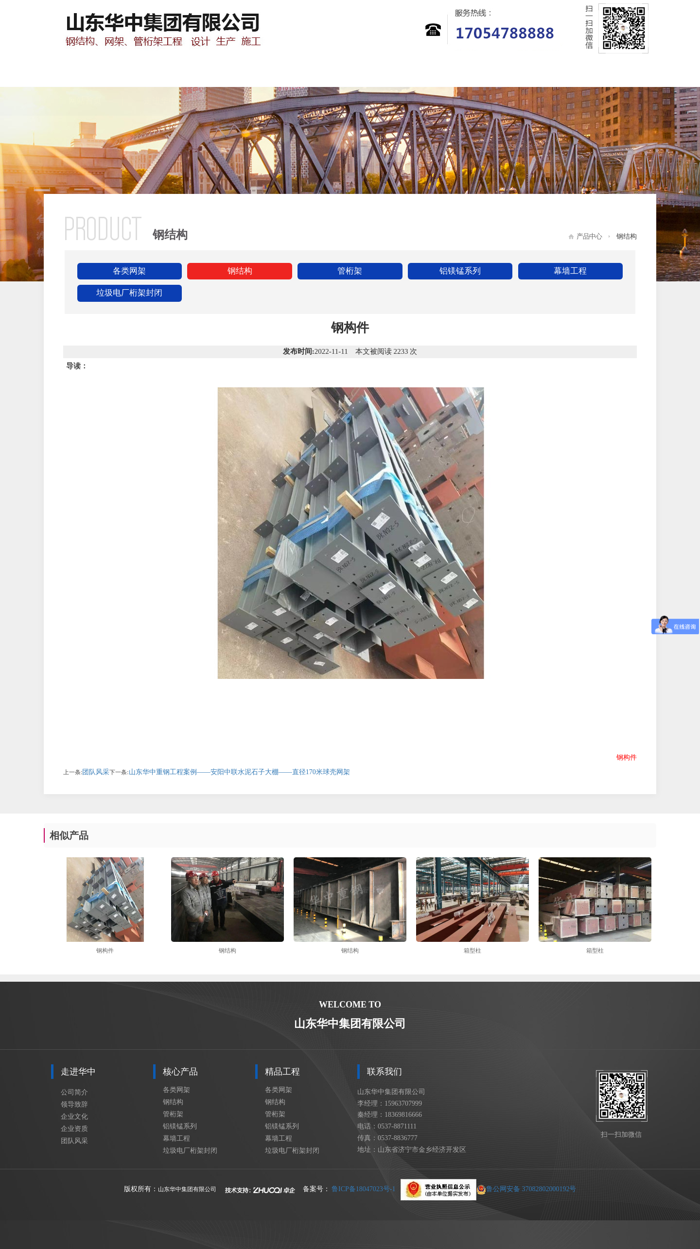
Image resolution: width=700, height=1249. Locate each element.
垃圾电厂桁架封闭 (129, 292)
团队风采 (95, 772)
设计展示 (460, 72)
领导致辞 (74, 1104)
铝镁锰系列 (460, 271)
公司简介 (74, 1092)
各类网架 (129, 271)
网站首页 (85, 72)
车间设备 (536, 72)
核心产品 (235, 72)
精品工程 (310, 72)
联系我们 (611, 72)
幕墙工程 (570, 271)
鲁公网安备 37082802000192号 (489, 1189)
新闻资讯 (385, 72)
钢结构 (240, 271)
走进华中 (160, 72)
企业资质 (74, 1128)
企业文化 (74, 1116)
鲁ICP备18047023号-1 (363, 1189)
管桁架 (349, 271)
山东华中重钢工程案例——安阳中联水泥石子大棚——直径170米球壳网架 (239, 772)
